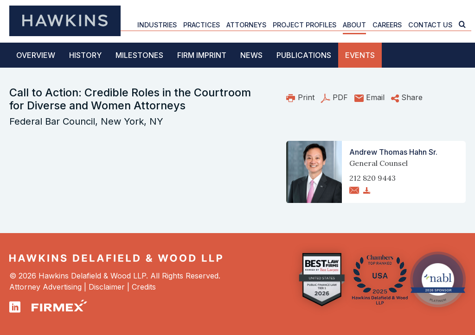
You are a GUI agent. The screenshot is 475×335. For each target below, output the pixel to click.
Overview (35, 55)
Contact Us (430, 25)
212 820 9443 (372, 178)
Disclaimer (107, 286)
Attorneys (246, 25)
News (251, 55)
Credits (144, 286)
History (85, 55)
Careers (387, 25)
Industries (157, 25)
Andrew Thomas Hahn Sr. (393, 152)
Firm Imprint (201, 55)
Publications (303, 55)
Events (360, 55)
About (354, 25)
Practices (201, 25)
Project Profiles (304, 25)
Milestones (139, 55)
